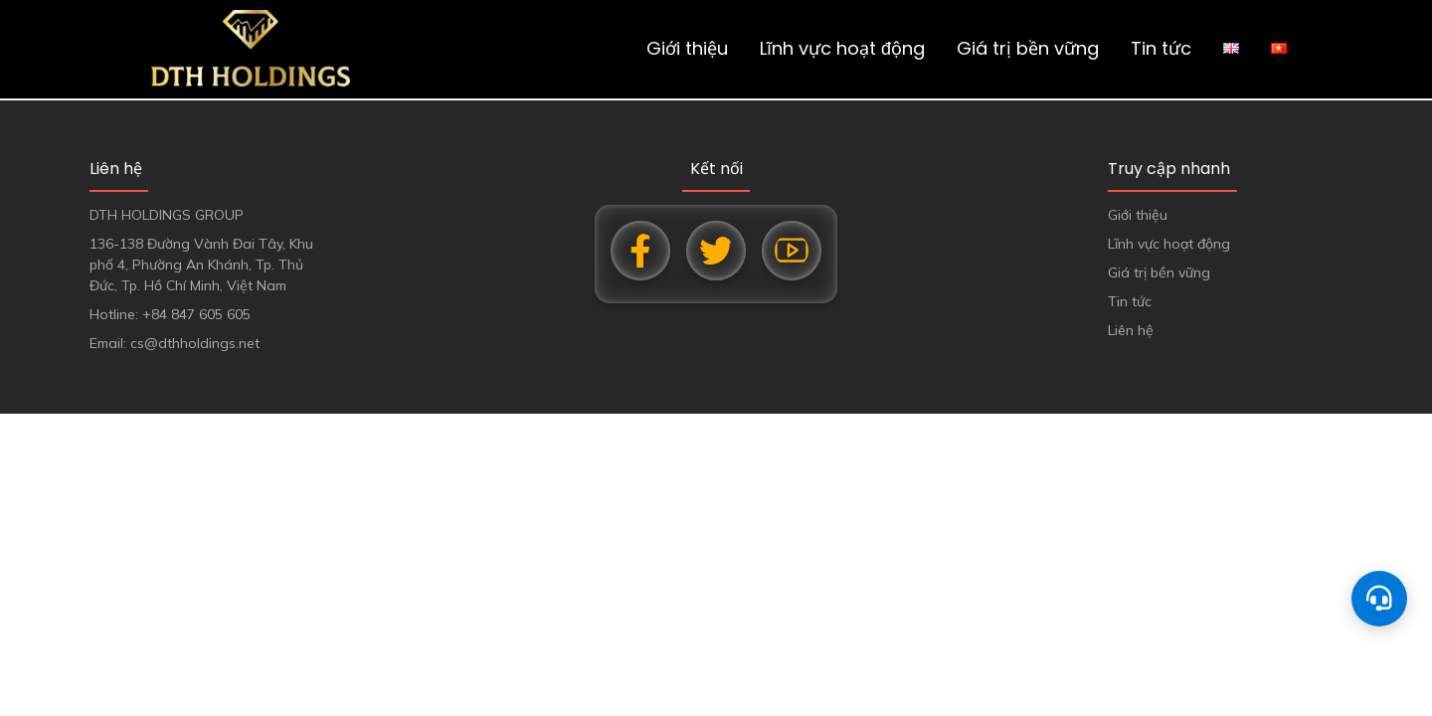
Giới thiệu (687, 48)
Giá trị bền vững (1028, 48)
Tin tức (1161, 48)
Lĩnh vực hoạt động (842, 48)
